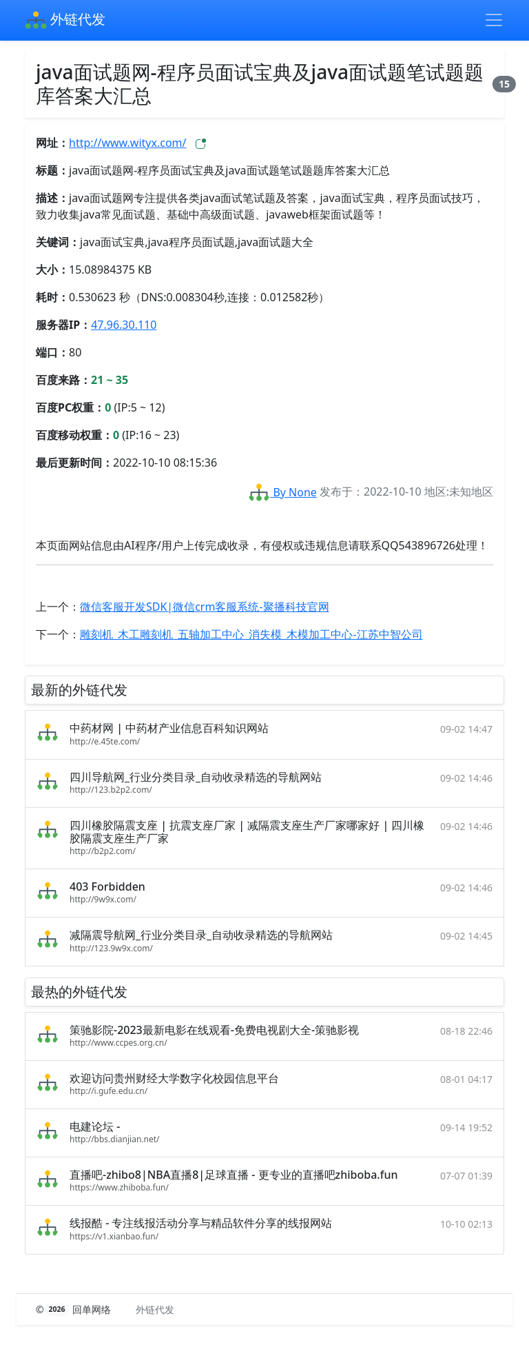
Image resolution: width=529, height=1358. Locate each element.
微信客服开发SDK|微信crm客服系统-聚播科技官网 (204, 606)
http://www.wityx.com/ (128, 142)
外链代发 (65, 21)
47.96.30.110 (123, 324)
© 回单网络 (75, 1309)
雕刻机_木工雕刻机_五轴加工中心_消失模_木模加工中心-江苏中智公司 (251, 634)
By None (282, 492)
